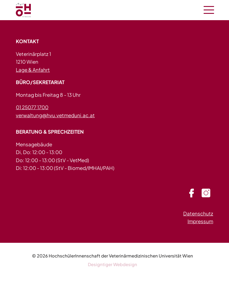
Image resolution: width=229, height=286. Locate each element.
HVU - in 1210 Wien (30, 10)
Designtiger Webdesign (112, 264)
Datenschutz (198, 213)
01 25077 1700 (32, 107)
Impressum (200, 221)
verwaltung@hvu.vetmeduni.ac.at (55, 115)
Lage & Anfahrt (33, 70)
